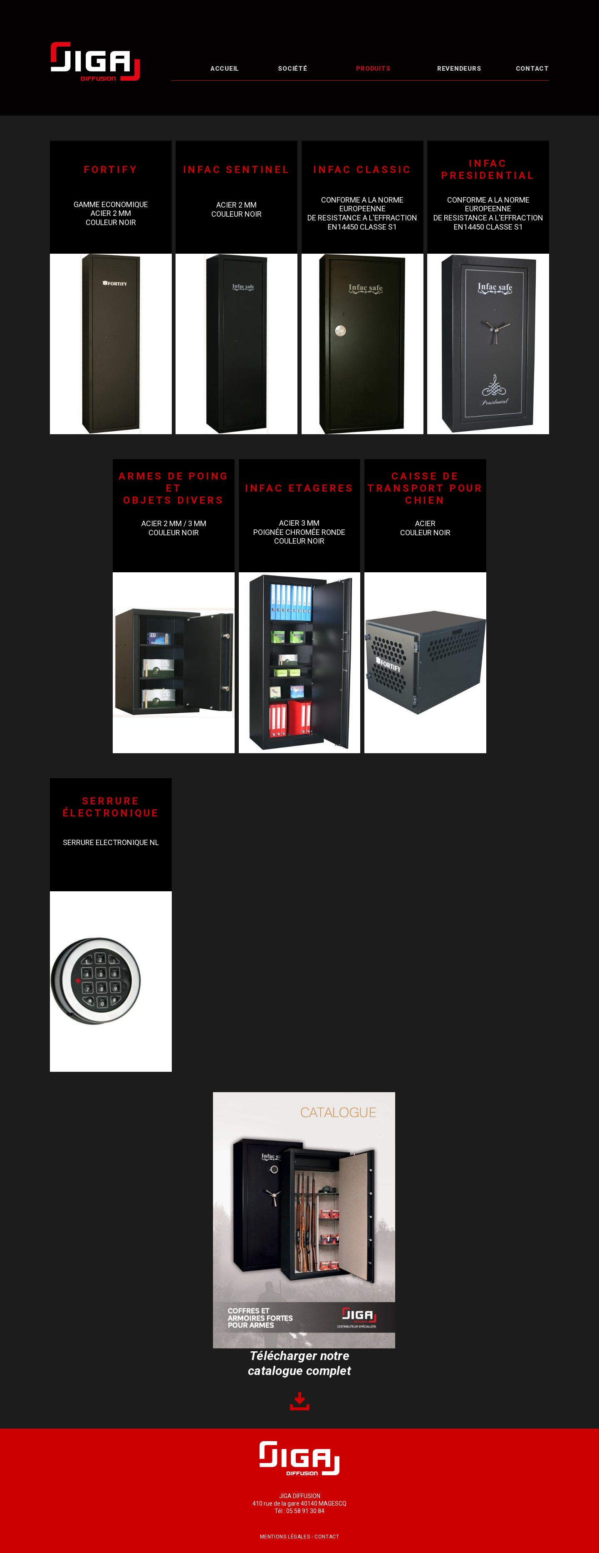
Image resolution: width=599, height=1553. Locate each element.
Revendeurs (459, 68)
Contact (532, 68)
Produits (373, 68)
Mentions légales (285, 1537)
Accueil (224, 68)
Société (292, 68)
